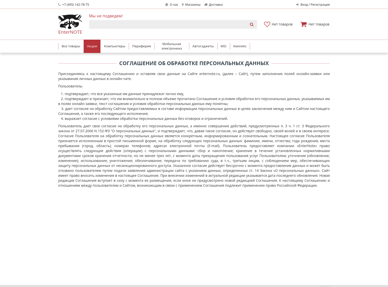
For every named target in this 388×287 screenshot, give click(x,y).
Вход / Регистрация (313, 4)
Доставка (213, 4)
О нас (171, 4)
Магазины (191, 4)
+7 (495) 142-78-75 (73, 4)
